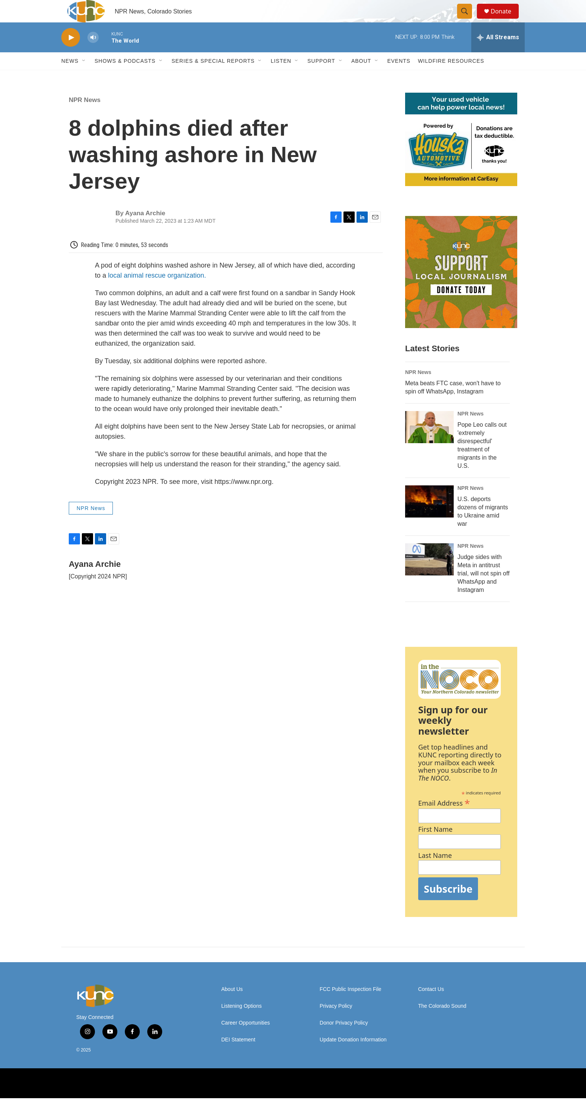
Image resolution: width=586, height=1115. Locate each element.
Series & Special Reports (213, 78)
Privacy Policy (336, 1023)
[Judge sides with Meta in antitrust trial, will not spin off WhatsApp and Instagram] (429, 576)
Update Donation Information (353, 1056)
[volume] (93, 54)
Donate (505, 20)
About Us (232, 1006)
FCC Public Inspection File (350, 1006)
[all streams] (498, 54)
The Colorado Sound (442, 1023)
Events (398, 78)
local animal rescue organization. (157, 292)
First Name (435, 846)
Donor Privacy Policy (344, 1040)
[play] (71, 54)
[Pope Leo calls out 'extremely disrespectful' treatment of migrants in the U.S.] (429, 444)
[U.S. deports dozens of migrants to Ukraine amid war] (429, 518)
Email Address (444, 818)
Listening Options (241, 1023)
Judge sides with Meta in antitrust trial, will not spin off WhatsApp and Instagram (483, 590)
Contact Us (431, 1006)
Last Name (435, 872)
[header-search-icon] (467, 19)
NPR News (85, 116)
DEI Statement (238, 1056)
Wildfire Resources (451, 78)
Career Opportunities (245, 1040)
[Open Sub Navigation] (84, 78)
